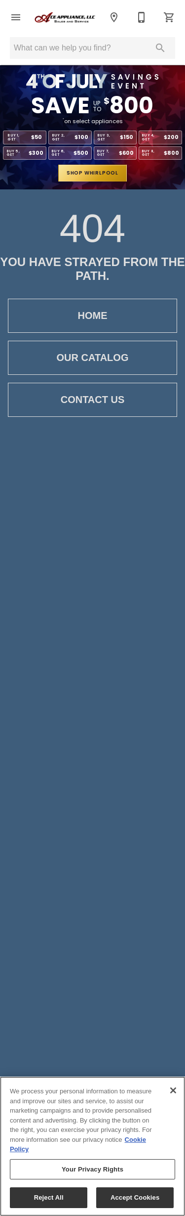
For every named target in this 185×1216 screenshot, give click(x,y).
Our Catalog (92, 357)
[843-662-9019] (141, 17)
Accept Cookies (135, 1197)
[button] (16, 17)
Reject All (49, 1197)
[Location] (114, 17)
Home (92, 315)
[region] (92, 1146)
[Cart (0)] (169, 17)
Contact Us (92, 399)
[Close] (173, 1090)
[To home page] (65, 17)
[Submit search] (160, 48)
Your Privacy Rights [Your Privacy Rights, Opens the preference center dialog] (92, 1169)
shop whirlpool (92, 173)
